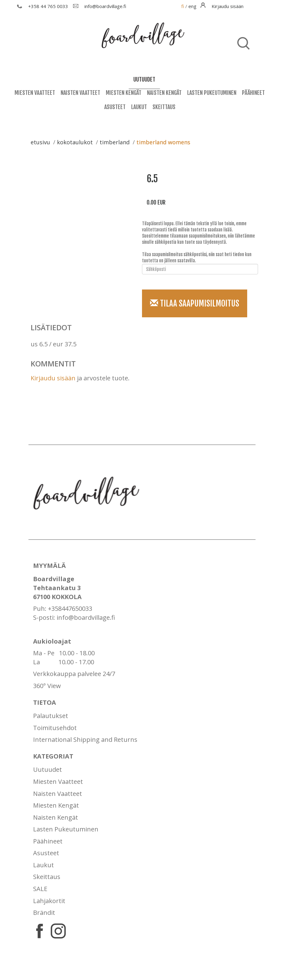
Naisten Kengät (164, 92)
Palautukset (50, 716)
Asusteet (115, 107)
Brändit (44, 912)
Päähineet (253, 92)
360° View (47, 686)
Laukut (139, 107)
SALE (40, 889)
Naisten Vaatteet (80, 92)
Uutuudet (47, 769)
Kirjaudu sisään (53, 378)
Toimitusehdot (55, 728)
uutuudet (144, 79)
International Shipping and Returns (85, 739)
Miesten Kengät (123, 92)
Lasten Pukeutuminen (211, 92)
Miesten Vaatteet (35, 92)
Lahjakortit (49, 901)
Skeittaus (164, 107)
